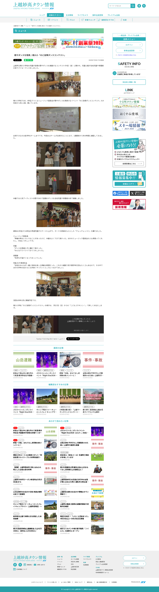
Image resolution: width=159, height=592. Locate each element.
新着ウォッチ (61, 567)
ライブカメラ (82, 15)
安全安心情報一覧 (129, 82)
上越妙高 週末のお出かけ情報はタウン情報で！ (74, 493)
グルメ (59, 564)
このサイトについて (37, 582)
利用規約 (114, 582)
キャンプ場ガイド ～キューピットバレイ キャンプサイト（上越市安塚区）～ (27, 505)
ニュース (28, 26)
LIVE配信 (98, 559)
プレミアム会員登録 (101, 564)
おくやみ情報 (75, 559)
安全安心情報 (75, 561)
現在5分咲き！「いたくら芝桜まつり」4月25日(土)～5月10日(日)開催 (74, 517)
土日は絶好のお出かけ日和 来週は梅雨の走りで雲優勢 (27, 493)
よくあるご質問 (65, 582)
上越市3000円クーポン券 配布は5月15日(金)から (27, 480)
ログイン (129, 44)
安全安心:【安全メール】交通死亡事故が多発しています (74, 456)
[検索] (133, 6)
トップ (42, 15)
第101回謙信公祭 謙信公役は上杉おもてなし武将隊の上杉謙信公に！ (74, 468)
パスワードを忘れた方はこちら (127, 55)
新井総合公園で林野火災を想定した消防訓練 (27, 517)
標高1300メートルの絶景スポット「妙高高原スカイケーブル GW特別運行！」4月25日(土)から (27, 456)
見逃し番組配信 (100, 561)
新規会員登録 (129, 50)
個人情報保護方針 (102, 582)
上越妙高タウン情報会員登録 (104, 570)
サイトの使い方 (52, 582)
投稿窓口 (28, 564)
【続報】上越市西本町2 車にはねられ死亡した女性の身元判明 (27, 468)
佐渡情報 (86, 565)
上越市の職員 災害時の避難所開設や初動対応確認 (74, 505)
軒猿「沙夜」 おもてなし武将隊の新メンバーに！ (27, 444)
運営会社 (89, 582)
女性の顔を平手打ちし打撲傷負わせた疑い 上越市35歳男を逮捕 (74, 444)
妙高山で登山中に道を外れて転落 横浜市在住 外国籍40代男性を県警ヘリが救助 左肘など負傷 (27, 431)
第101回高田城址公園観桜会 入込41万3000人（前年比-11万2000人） (27, 529)
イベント (59, 561)
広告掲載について (20, 569)
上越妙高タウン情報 (18, 26)
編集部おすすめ (61, 569)
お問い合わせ (39, 565)
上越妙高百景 (75, 567)
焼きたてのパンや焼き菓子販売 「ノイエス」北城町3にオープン (74, 529)
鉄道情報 (73, 569)
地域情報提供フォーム (102, 572)
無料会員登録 (97, 15)
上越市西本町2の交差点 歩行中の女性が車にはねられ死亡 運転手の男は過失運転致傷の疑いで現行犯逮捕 (74, 480)
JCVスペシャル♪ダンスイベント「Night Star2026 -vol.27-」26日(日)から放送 (74, 431)
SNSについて (78, 582)
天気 (72, 564)
